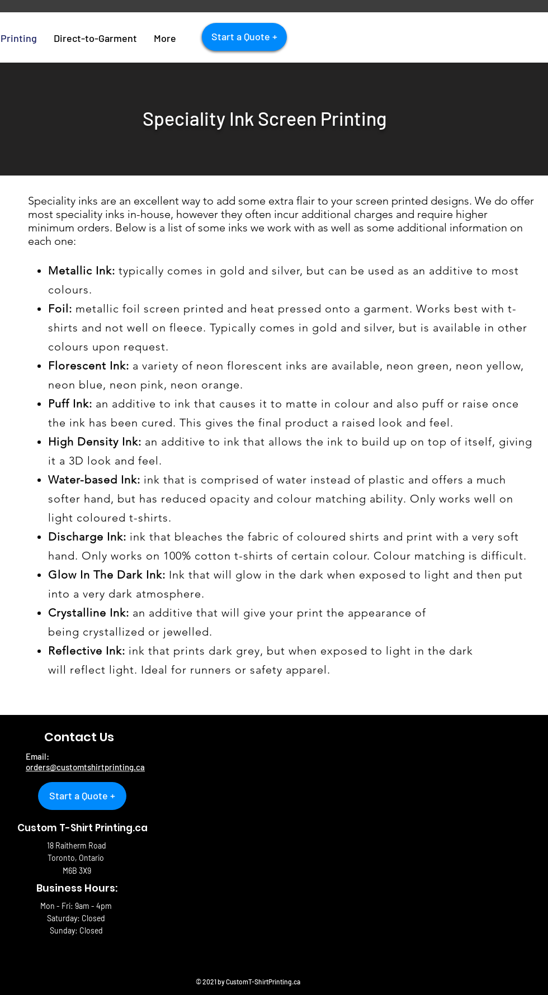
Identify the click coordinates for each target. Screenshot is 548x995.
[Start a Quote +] (244, 37)
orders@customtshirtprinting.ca (85, 767)
